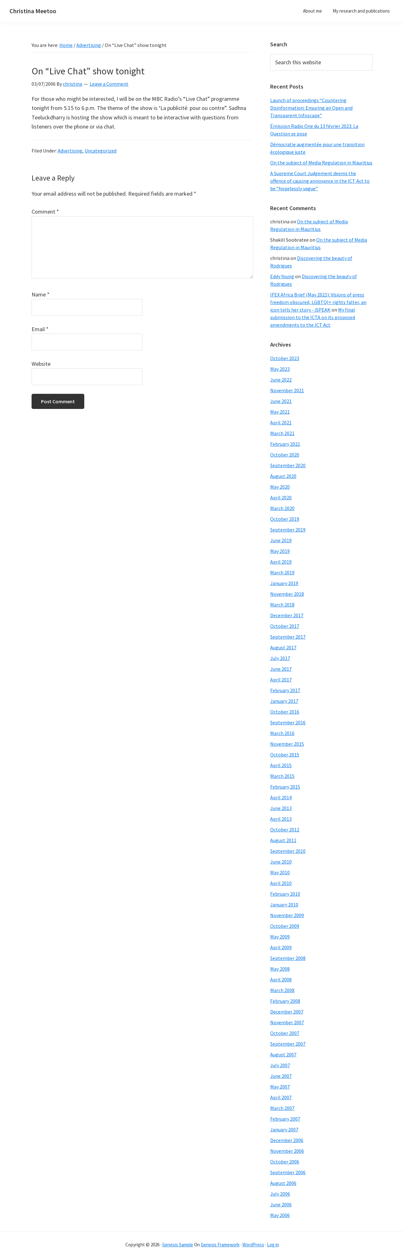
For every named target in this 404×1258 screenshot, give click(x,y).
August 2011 (283, 840)
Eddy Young (282, 276)
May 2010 (280, 872)
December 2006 (286, 1140)
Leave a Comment (109, 84)
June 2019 (281, 540)
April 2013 (281, 819)
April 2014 (281, 797)
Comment (45, 211)
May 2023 (280, 369)
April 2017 (281, 679)
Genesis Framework (220, 1245)
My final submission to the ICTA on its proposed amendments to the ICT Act (312, 317)
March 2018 (282, 604)
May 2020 (280, 487)
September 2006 (288, 1172)
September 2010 (288, 851)
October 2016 (284, 712)
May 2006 (280, 1215)
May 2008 (280, 969)
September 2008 (288, 958)
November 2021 (287, 390)
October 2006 (284, 1161)
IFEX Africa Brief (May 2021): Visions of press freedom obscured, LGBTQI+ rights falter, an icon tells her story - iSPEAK (318, 302)
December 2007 (286, 1011)
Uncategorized (100, 150)
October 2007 (284, 1033)
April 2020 (281, 497)
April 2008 (281, 979)
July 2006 (280, 1194)
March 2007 (282, 1108)
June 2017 (281, 669)
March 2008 (282, 990)
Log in (273, 1245)
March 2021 (282, 433)
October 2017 (284, 626)
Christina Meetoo (32, 11)
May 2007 (280, 1086)
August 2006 (283, 1183)
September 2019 (288, 529)
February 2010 (285, 894)
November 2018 (287, 594)
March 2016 (282, 733)
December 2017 (286, 615)
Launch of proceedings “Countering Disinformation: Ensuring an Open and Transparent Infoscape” (311, 107)
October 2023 (284, 358)
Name (41, 294)
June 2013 (281, 808)
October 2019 (284, 519)
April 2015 (281, 765)
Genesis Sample (177, 1245)
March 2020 (282, 508)
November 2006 (287, 1151)
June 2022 (281, 379)
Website (41, 363)
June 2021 (281, 401)
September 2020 (288, 465)
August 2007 (283, 1054)
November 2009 (287, 915)
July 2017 (280, 658)
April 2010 (281, 883)
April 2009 (281, 947)
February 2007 (285, 1119)
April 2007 (281, 1097)
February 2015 (285, 787)
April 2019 (281, 562)
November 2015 (287, 744)
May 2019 (280, 551)
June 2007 (281, 1076)
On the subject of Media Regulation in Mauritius (321, 162)
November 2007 (287, 1022)
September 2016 (288, 722)
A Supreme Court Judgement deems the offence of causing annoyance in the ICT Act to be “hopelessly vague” (320, 181)
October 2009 (284, 926)
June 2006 (281, 1204)
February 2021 (285, 444)
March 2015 (282, 776)
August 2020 (283, 476)
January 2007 (284, 1129)
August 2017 (283, 647)
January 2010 (284, 904)
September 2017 (288, 637)
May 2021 (280, 412)
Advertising (70, 150)
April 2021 (281, 422)
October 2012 (284, 829)
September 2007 (288, 1044)
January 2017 (284, 701)
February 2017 (285, 690)
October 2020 (284, 454)
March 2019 (282, 572)
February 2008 (285, 1001)
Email (40, 329)
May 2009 (280, 936)
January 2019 (284, 583)
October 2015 (284, 754)
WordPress (253, 1245)
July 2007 (280, 1065)
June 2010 (281, 862)
